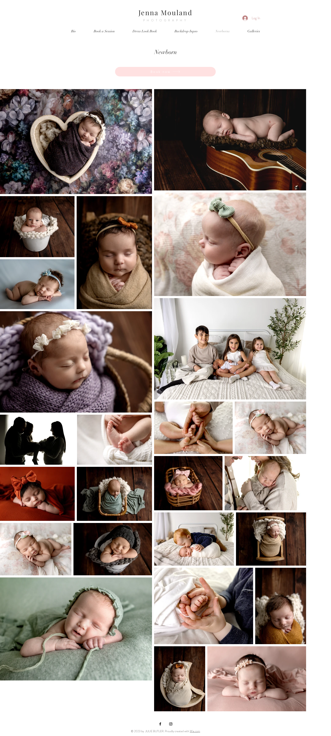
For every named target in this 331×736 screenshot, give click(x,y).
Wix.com (195, 731)
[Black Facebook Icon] (160, 724)
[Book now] (165, 71)
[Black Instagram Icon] (171, 724)
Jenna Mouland (165, 12)
